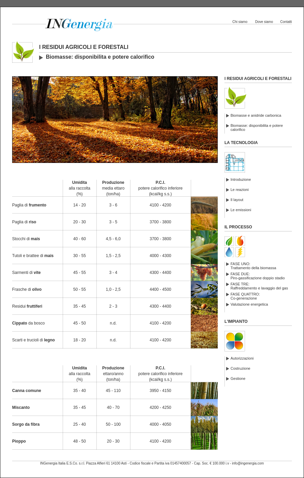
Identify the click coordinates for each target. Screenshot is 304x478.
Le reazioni (240, 190)
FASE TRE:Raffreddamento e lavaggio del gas (259, 286)
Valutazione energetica (249, 304)
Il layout (237, 200)
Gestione (238, 378)
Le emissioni (241, 210)
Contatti (286, 22)
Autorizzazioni (242, 358)
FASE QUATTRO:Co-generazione (245, 296)
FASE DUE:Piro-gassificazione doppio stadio (258, 276)
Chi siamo (240, 22)
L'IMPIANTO (236, 321)
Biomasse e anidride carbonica (256, 115)
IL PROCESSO (238, 227)
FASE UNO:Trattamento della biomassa (253, 266)
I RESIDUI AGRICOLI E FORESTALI (258, 78)
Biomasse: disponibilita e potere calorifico (257, 127)
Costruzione (240, 368)
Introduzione (241, 179)
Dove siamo (264, 22)
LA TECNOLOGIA (241, 142)
